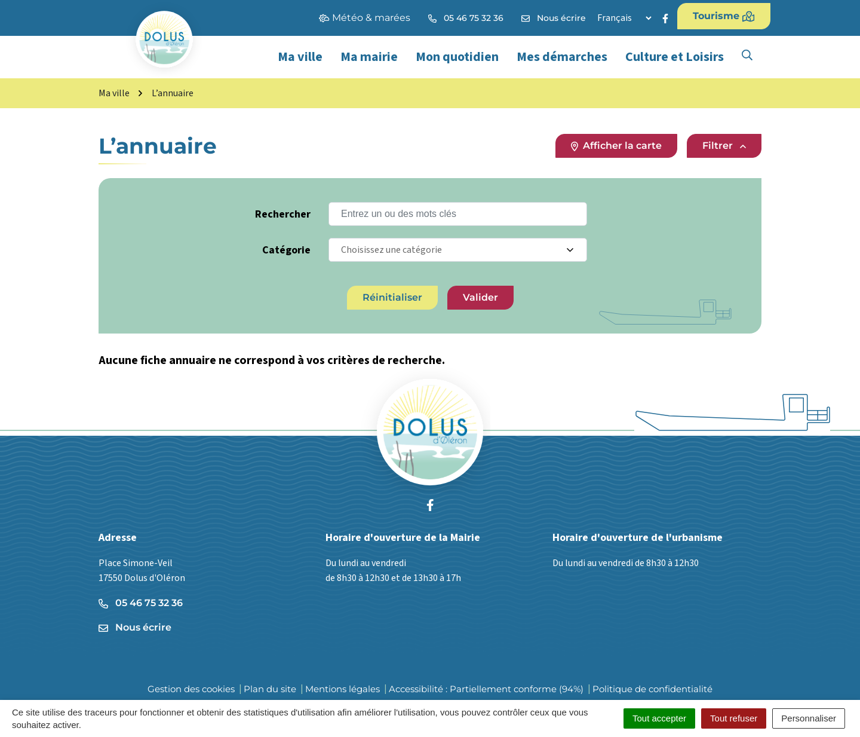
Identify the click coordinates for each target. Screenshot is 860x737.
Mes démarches (562, 56)
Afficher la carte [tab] (616, 145)
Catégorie (286, 250)
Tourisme (724, 16)
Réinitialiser (392, 297)
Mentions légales (342, 689)
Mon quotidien (457, 56)
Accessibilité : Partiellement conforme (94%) (486, 689)
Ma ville (300, 56)
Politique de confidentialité (652, 689)
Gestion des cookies (191, 689)
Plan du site (270, 689)
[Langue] (624, 18)
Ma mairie (369, 56)
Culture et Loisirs (674, 56)
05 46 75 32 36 (141, 602)
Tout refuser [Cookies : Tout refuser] (733, 718)
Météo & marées (364, 17)
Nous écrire (135, 627)
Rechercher (283, 214)
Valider (480, 297)
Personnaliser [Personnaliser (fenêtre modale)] (808, 718)
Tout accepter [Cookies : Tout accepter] (659, 718)
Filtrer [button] (724, 145)
